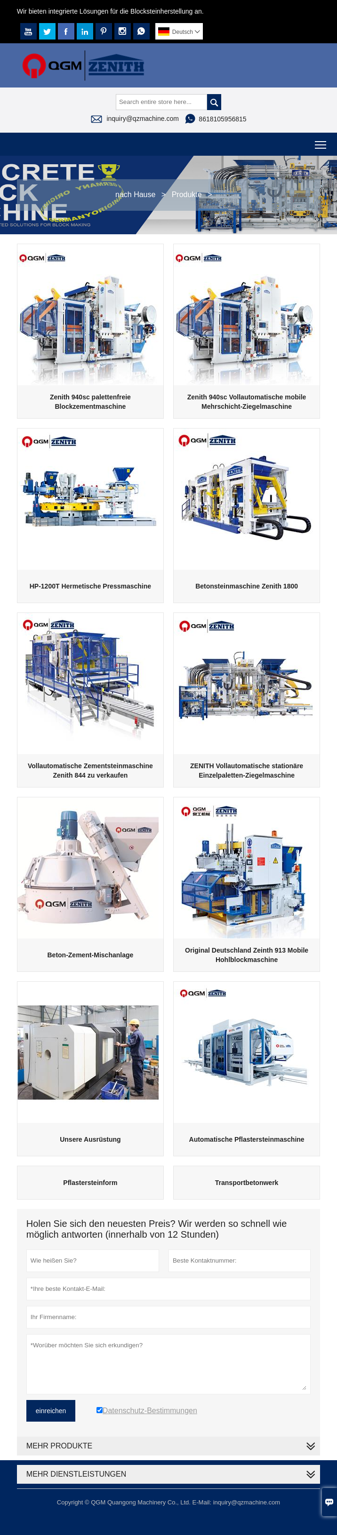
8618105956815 (222, 119)
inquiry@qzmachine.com (142, 118)
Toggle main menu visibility (321, 141)
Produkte (187, 195)
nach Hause (135, 195)
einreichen (51, 1411)
